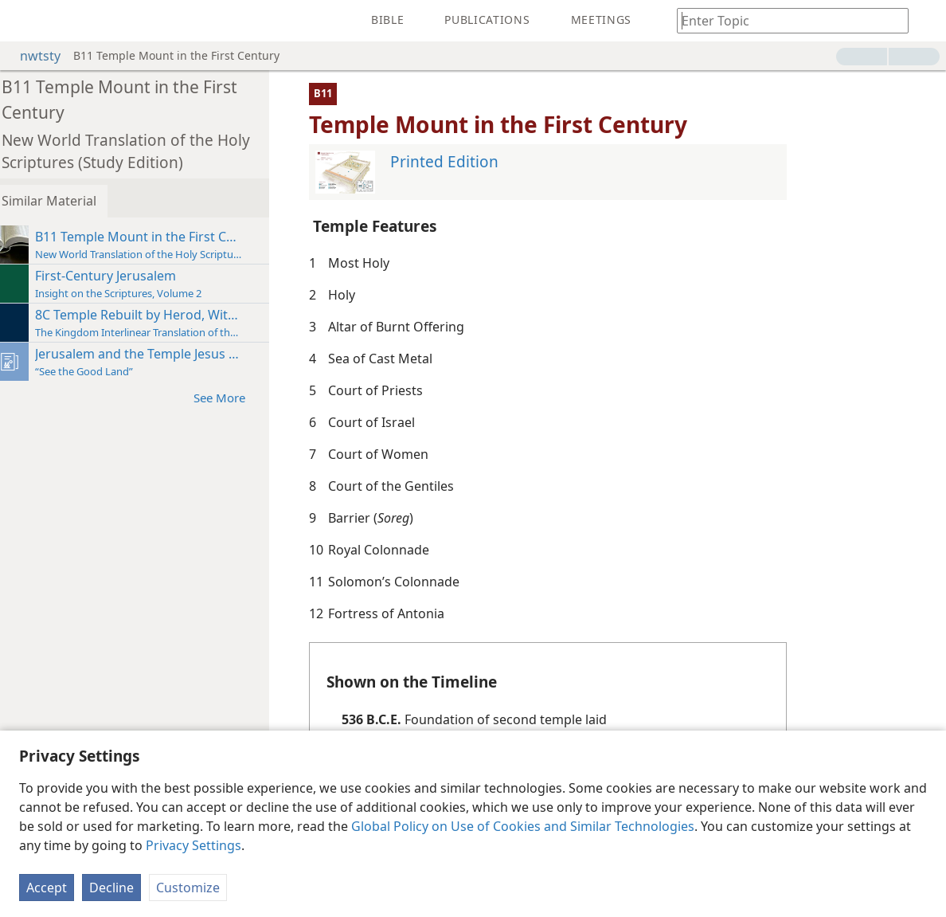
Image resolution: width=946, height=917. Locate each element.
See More (237, 397)
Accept (46, 887)
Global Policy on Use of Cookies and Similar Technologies (522, 826)
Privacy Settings (193, 845)
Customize (188, 887)
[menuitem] (24, 20)
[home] (24, 20)
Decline (111, 887)
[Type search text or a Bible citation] (785, 20)
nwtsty (32, 56)
